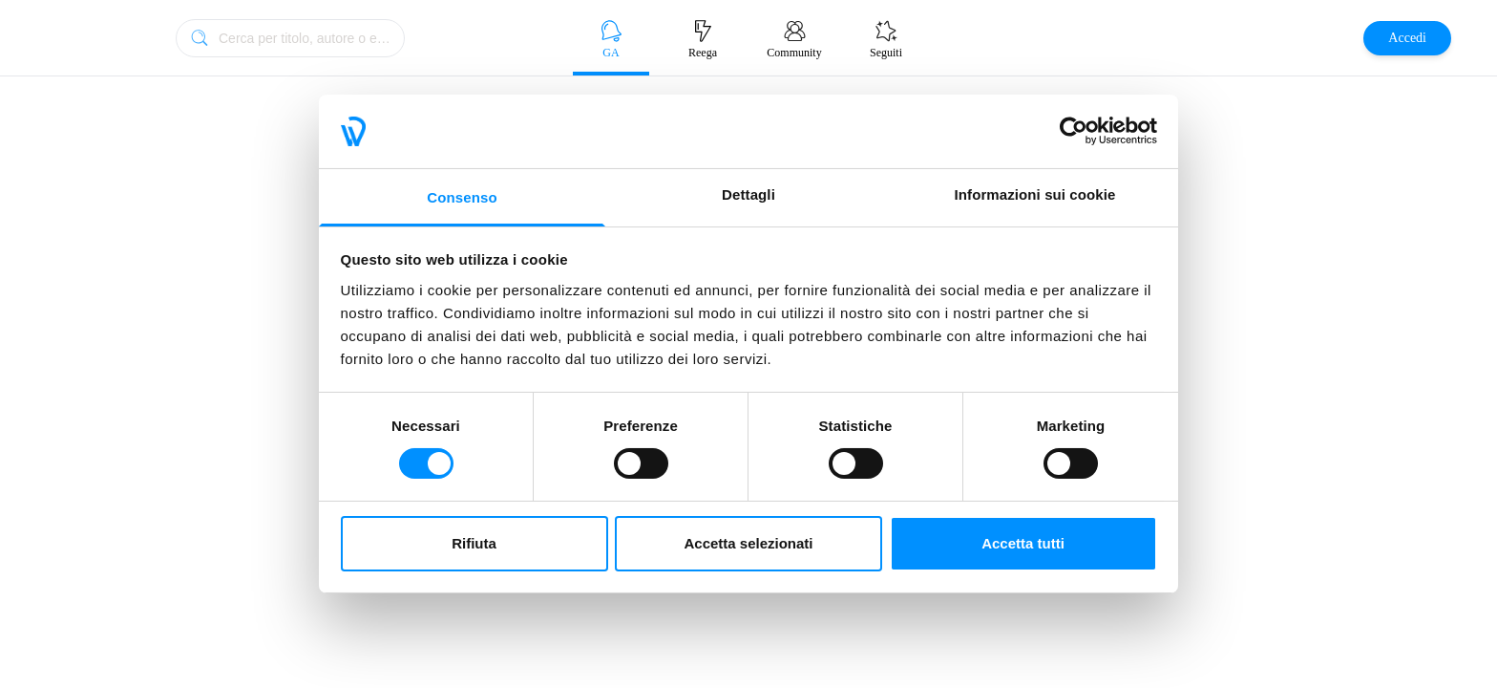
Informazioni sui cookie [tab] (1035, 194)
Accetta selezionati (748, 543)
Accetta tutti (1023, 543)
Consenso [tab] (461, 197)
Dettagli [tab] (748, 194)
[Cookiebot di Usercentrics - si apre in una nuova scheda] (1073, 131)
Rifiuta (474, 543)
